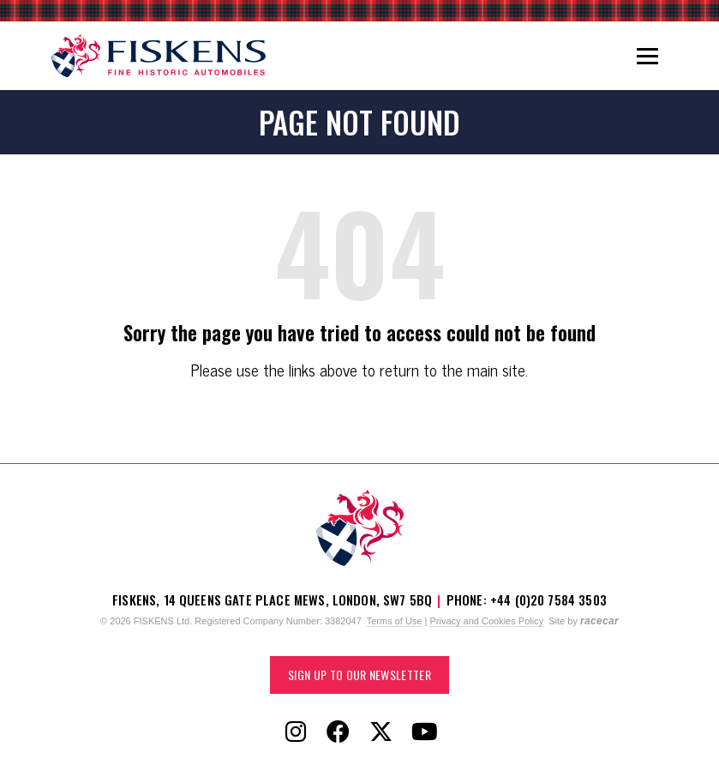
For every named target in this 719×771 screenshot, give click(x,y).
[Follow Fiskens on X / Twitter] (381, 732)
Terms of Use (394, 621)
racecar (599, 621)
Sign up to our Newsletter (359, 675)
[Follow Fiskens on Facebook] (338, 732)
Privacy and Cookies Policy (486, 621)
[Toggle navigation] (647, 55)
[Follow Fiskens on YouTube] (424, 732)
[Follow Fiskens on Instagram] (295, 732)
